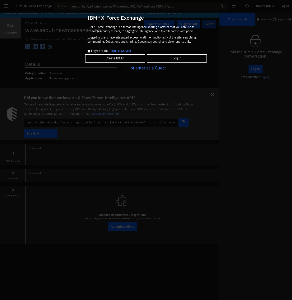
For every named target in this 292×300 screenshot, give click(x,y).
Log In (176, 58)
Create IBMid (115, 58)
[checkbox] (89, 51)
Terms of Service (120, 51)
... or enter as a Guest (146, 68)
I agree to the (111, 51)
